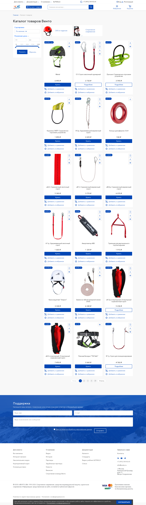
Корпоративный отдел (21, 466)
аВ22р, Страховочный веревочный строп (118, 188)
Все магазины (18, 456)
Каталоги (85, 456)
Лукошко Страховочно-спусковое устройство (119, 74)
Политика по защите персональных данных (28, 499)
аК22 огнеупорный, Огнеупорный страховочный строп (58, 358)
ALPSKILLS (56, 2)
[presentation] (27, 434)
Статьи (84, 466)
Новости (49, 469)
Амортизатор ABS (88, 244)
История (49, 459)
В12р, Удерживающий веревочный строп (88, 131)
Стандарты (86, 459)
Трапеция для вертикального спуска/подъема (118, 245)
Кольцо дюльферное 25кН (118, 130)
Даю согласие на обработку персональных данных (74, 432)
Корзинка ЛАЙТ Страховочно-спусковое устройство (58, 131)
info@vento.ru (121, 468)
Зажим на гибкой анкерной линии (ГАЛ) (88, 301)
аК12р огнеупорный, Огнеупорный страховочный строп (118, 301)
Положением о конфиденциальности (58, 503)
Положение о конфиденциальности (58, 499)
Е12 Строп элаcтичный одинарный (88, 73)
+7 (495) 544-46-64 (89, 2)
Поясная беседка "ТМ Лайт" (88, 357)
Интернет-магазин (19, 459)
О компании (45, 2)
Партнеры (49, 463)
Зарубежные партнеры (54, 466)
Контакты (120, 456)
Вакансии (49, 473)
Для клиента (18, 2)
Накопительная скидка (21, 463)
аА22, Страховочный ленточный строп (57, 188)
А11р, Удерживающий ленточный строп (58, 245)
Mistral (58, 73)
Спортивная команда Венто (56, 476)
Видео (48, 456)
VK (118, 460)
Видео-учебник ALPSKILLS (91, 463)
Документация (32, 2)
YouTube (121, 460)
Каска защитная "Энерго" (58, 300)
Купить (57, 84)
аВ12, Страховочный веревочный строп (88, 188)
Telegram (125, 460)
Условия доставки (19, 469)
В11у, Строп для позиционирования (119, 358)
